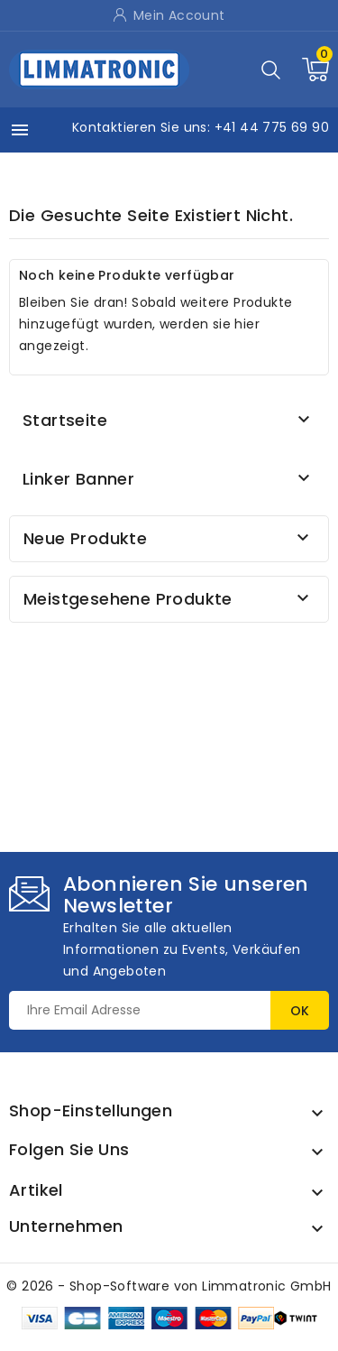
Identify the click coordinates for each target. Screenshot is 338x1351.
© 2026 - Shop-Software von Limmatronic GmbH (168, 1286)
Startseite (65, 420)
